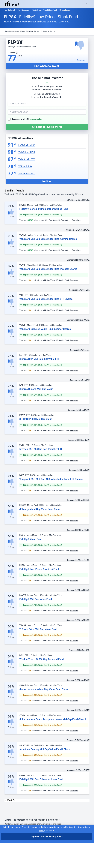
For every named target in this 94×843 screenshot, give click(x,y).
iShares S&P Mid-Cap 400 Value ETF (39, 359)
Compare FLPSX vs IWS (79, 380)
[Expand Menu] (87, 3)
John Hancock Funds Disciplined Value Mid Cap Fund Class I (52, 719)
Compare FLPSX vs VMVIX (78, 260)
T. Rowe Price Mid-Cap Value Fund (38, 629)
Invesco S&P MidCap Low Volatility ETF (41, 449)
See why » (76, 220)
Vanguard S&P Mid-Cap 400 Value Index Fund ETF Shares (51, 479)
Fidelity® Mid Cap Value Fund (35, 599)
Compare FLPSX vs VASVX (78, 320)
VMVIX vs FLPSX (26, 159)
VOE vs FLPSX (25, 166)
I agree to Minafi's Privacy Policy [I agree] (47, 836)
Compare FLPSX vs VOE (79, 290)
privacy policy (36, 119)
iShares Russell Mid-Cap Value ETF (38, 389)
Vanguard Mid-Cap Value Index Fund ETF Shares (45, 298)
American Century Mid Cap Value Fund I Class (44, 749)
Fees (22, 31)
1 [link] (6, 800)
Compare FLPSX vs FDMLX (78, 200)
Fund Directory (23, 10)
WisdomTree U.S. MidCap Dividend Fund (41, 659)
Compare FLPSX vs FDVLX (78, 530)
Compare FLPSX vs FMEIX (78, 770)
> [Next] (15, 800)
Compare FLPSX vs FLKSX (78, 560)
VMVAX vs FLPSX (26, 152)
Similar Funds (33, 31)
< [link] (5, 800)
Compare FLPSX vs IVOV (79, 470)
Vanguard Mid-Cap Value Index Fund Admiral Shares (48, 238)
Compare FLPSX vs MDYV (79, 410)
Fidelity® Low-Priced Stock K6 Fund (39, 569)
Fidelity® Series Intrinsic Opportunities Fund (43, 208)
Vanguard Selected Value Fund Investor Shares (45, 329)
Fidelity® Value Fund (30, 539)
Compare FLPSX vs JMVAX (78, 680)
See (81, 60)
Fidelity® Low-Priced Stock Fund (44, 10)
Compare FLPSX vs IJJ (80, 350)
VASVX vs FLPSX (26, 173)
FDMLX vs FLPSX (26, 145)
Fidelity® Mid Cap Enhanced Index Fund (41, 779)
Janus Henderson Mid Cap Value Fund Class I (44, 689)
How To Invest (9, 10)
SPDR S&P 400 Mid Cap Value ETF (38, 419)
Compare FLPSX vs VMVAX (78, 230)
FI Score (11, 217)
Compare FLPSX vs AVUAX (78, 740)
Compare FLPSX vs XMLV (79, 440)
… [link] (12, 800)
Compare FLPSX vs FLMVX (78, 500)
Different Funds (48, 31)
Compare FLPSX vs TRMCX (78, 620)
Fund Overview (12, 31)
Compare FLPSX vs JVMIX (78, 710)
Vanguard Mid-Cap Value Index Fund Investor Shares (48, 268)
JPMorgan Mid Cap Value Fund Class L (40, 509)
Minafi (7, 820)
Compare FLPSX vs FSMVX (78, 590)
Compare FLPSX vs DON (79, 650)
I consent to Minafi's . (27, 119)
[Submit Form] (47, 127)
